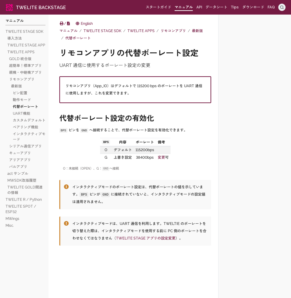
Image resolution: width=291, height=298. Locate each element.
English (84, 23)
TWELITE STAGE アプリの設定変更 (146, 238)
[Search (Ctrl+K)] (282, 7)
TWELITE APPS (141, 31)
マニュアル (68, 31)
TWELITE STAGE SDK (102, 31)
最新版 (197, 31)
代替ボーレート (78, 38)
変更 (161, 157)
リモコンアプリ (173, 31)
